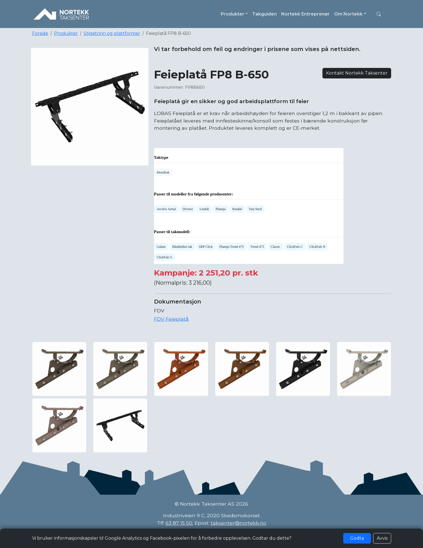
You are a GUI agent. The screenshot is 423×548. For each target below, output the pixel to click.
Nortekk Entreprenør (305, 14)
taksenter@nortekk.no (238, 523)
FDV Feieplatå (171, 319)
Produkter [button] (232, 14)
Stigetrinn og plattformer (112, 33)
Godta (357, 538)
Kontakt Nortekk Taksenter (357, 73)
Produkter (66, 33)
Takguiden (264, 14)
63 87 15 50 (179, 523)
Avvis (382, 538)
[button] (378, 14)
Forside (40, 33)
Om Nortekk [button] (348, 14)
